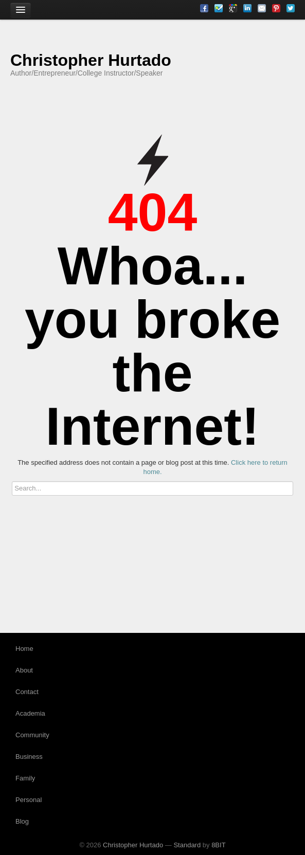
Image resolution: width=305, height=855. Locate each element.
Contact (27, 692)
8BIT (218, 845)
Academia (30, 713)
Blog (22, 821)
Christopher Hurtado (90, 60)
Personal (28, 800)
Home (24, 648)
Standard (187, 845)
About (24, 670)
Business (29, 756)
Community (32, 735)
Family (25, 778)
